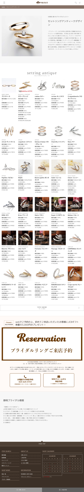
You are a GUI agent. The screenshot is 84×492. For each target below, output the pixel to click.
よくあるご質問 (24, 463)
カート (80, 3)
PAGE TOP (42, 444)
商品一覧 (4, 474)
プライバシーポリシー (26, 476)
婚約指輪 (4, 455)
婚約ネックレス (5, 465)
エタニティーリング (6, 463)
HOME (3, 7)
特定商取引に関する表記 (27, 474)
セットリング (5, 460)
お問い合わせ (24, 455)
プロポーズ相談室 (6, 479)
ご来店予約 (23, 457)
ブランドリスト (5, 476)
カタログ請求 (24, 460)
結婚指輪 (4, 457)
